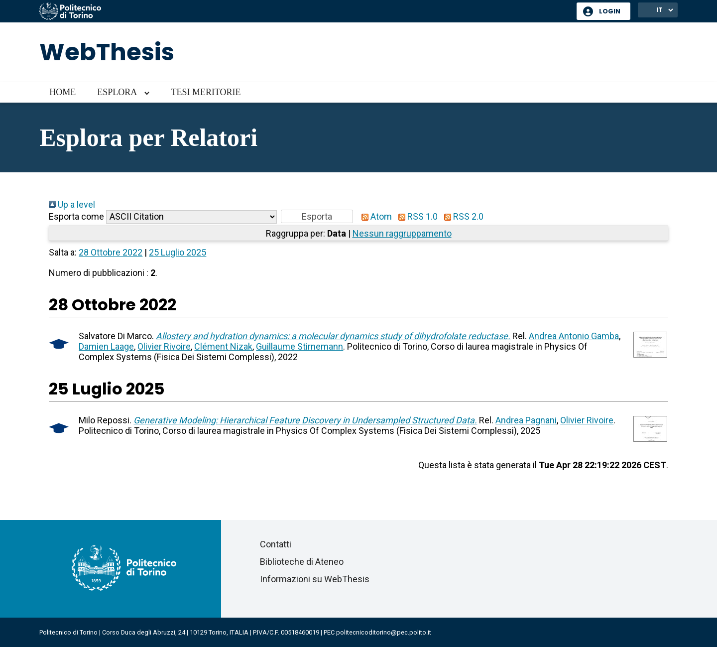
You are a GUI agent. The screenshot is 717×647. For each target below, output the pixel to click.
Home (62, 92)
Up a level (72, 204)
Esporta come (76, 216)
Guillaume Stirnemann (299, 346)
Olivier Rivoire (164, 346)
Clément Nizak (223, 346)
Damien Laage (106, 346)
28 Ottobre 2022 (110, 252)
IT (659, 9)
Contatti (275, 544)
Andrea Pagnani (526, 420)
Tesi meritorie (205, 92)
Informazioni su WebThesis (314, 579)
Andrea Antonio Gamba (574, 336)
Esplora (117, 92)
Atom (374, 216)
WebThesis (106, 52)
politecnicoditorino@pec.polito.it (383, 632)
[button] (317, 216)
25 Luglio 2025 (177, 252)
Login (609, 11)
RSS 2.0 (461, 216)
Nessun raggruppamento (402, 233)
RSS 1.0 (416, 216)
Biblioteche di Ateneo (302, 561)
